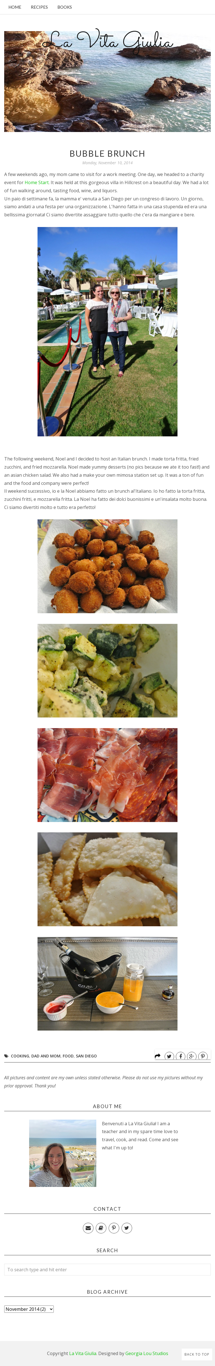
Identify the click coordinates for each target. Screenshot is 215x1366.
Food (68, 1056)
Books (64, 7)
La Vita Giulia (107, 42)
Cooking (20, 1056)
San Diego (86, 1056)
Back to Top (196, 1354)
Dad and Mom (45, 1056)
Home (14, 7)
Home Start (37, 182)
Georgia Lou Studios (146, 1353)
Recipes (39, 7)
